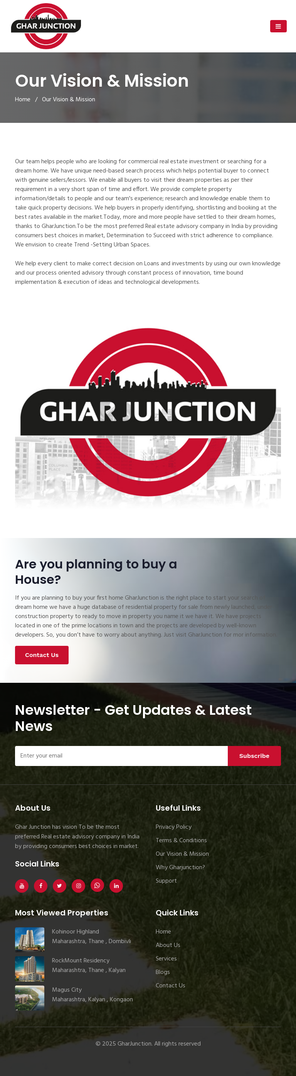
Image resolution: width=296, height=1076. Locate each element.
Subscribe (254, 755)
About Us (168, 945)
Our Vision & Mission (182, 854)
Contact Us (42, 655)
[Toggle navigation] (278, 26)
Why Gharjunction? (180, 868)
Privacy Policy (174, 827)
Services (166, 959)
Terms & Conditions (181, 841)
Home (22, 100)
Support (166, 881)
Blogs (163, 972)
